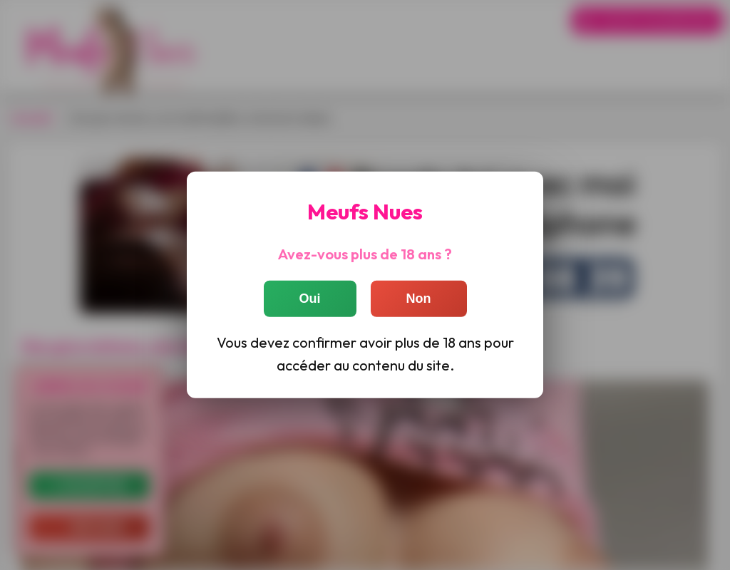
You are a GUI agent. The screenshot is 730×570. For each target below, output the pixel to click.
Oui (310, 298)
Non (418, 298)
